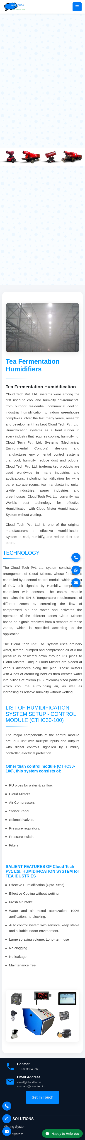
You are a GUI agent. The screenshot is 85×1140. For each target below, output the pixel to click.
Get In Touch (42, 1097)
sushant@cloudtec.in (30, 1086)
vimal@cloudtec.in (29, 1082)
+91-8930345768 (28, 1069)
